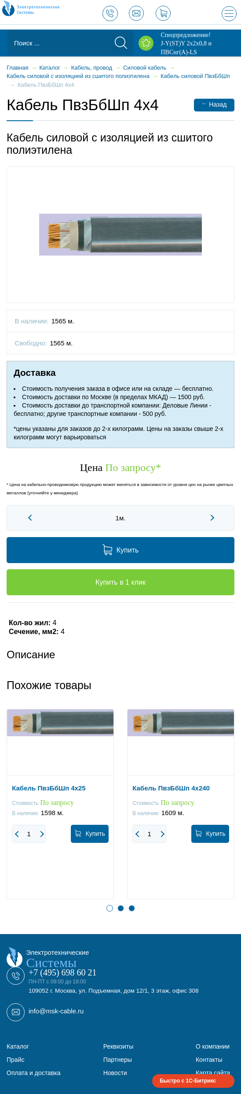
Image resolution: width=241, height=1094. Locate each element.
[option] (60, 810)
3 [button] (132, 908)
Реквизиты (118, 1046)
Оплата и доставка (33, 1072)
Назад (213, 104)
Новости (115, 1072)
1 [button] (110, 908)
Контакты (209, 1059)
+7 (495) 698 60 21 (63, 972)
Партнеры (117, 1059)
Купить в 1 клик (120, 582)
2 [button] (121, 908)
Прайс (15, 1059)
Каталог (18, 1046)
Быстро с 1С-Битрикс (188, 1081)
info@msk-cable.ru (56, 1011)
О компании (213, 1046)
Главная (17, 67)
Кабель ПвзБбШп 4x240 (171, 788)
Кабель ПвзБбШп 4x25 (48, 788)
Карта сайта (213, 1072)
